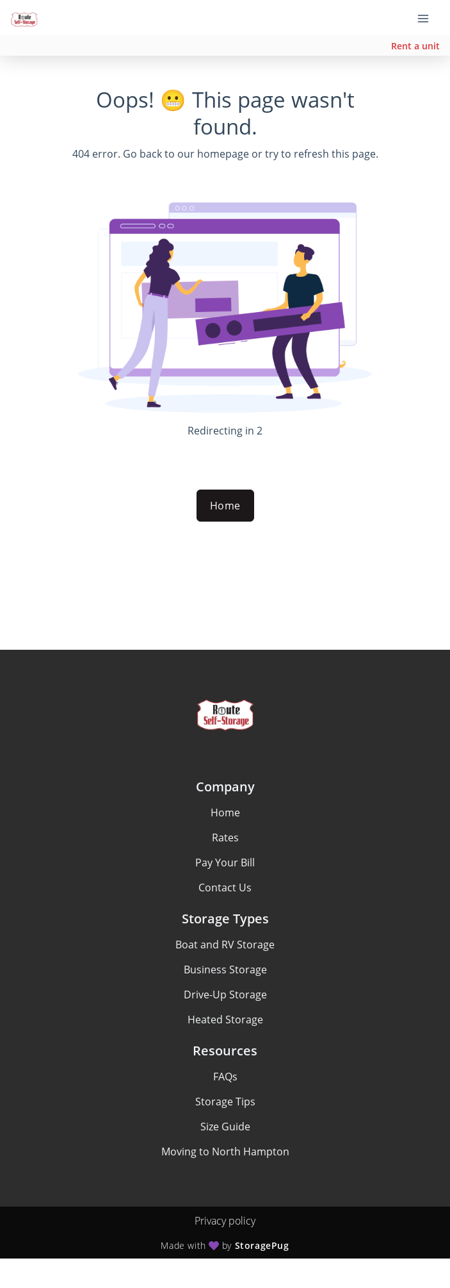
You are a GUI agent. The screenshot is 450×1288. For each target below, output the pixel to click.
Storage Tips (225, 1101)
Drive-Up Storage (225, 994)
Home (225, 506)
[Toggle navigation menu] (428, 18)
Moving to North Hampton (225, 1151)
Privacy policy (225, 1221)
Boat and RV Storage (225, 944)
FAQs (225, 1076)
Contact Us (225, 887)
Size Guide (225, 1126)
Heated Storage (225, 1019)
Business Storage (225, 969)
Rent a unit (415, 46)
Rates (225, 837)
